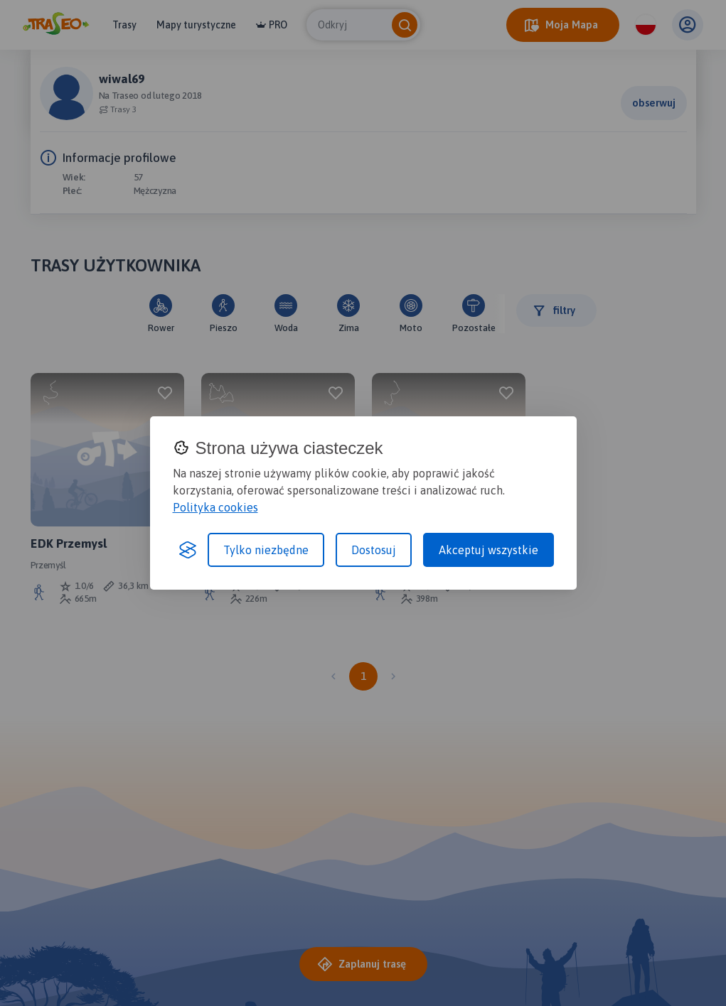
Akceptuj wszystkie (488, 549)
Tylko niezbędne (266, 549)
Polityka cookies (215, 507)
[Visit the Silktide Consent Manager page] (187, 549)
